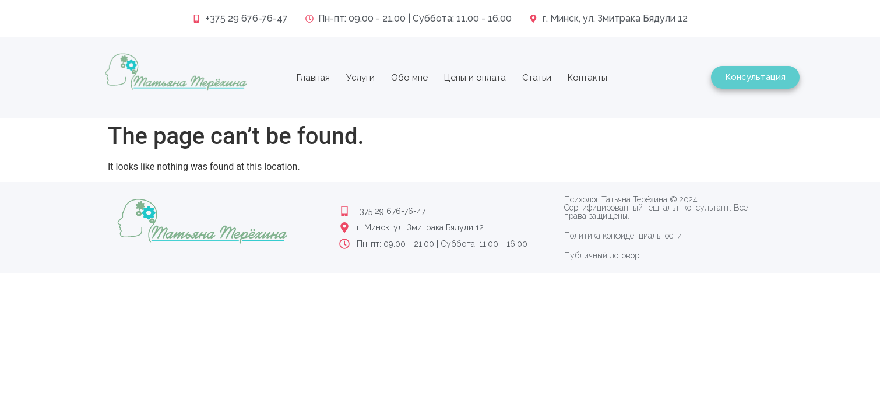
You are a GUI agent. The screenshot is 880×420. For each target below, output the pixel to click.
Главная (313, 77)
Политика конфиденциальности (623, 235)
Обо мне (409, 77)
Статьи (536, 77)
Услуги (360, 77)
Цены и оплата (475, 77)
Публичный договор (601, 255)
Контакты (587, 77)
